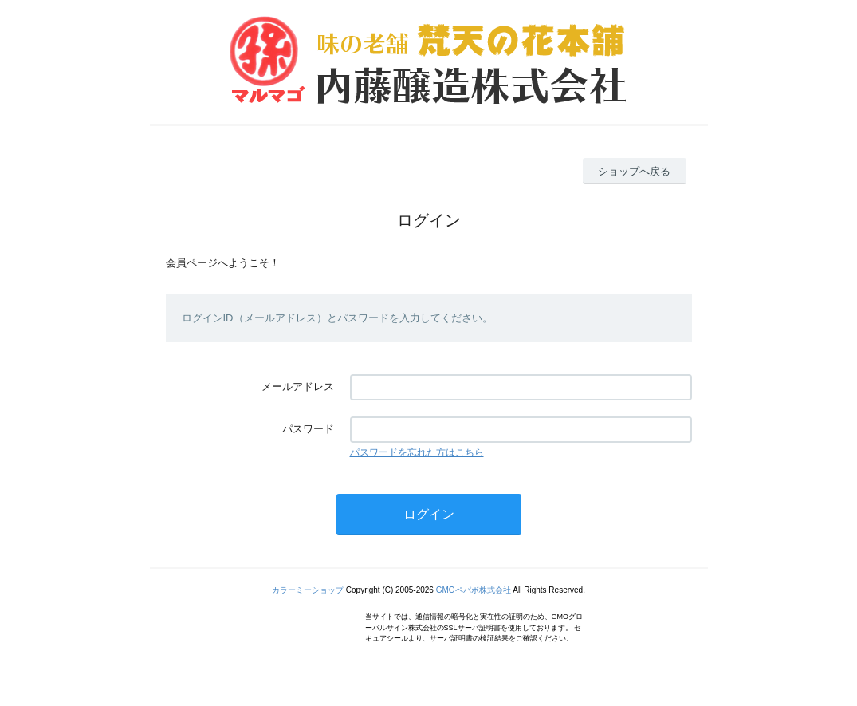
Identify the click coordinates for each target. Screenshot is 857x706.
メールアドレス (297, 386)
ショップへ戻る (634, 171)
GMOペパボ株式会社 (473, 590)
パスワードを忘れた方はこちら (417, 452)
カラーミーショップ (308, 590)
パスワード (308, 429)
